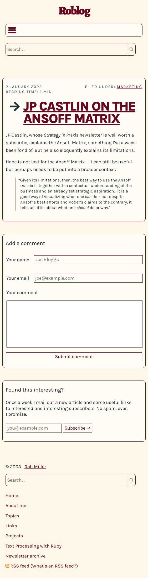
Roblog (74, 10)
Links (11, 526)
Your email (17, 278)
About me (16, 505)
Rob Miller (35, 467)
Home (12, 495)
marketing (129, 86)
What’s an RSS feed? (54, 566)
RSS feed (19, 566)
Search (132, 49)
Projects (14, 536)
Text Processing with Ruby (34, 546)
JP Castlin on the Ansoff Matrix (79, 112)
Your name (17, 260)
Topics (12, 516)
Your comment (22, 292)
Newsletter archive (25, 556)
